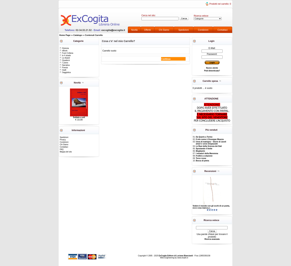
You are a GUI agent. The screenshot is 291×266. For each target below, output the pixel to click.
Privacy (63, 140)
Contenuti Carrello (94, 35)
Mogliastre (200, 151)
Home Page (65, 35)
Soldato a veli (79, 117)
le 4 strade (65, 55)
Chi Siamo (164, 30)
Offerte (147, 30)
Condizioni (203, 30)
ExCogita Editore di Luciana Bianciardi (176, 256)
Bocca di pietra (202, 161)
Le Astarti (65, 58)
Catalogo (77, 35)
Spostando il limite (204, 149)
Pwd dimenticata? (212, 71)
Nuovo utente (212, 68)
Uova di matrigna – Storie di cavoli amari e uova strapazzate (211, 143)
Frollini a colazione (204, 156)
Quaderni (65, 60)
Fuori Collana (66, 53)
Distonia (64, 48)
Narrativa (65, 65)
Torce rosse (201, 158)
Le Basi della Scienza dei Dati (209, 146)
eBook (63, 51)
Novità (134, 30)
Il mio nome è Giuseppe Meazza (210, 139)
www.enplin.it (182, 258)
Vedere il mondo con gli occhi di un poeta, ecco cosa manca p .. (211, 207)
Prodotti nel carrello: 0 (220, 4)
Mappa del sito (66, 152)
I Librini (64, 63)
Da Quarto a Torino (204, 137)
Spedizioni (183, 30)
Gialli (63, 70)
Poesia (64, 68)
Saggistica (65, 72)
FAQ (61, 149)
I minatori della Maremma (207, 153)
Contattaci (223, 30)
